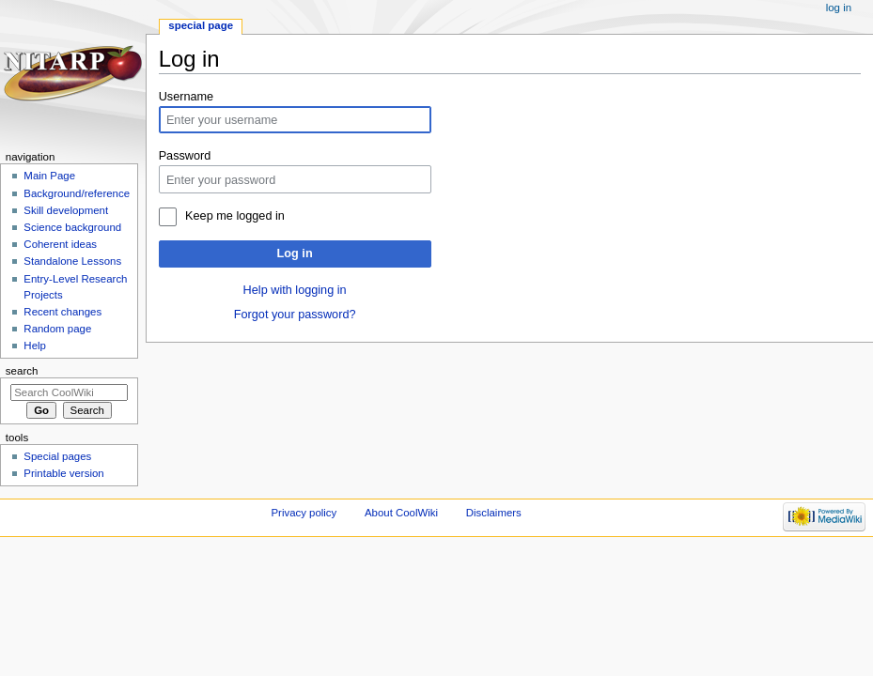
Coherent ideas (60, 244)
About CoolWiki (401, 512)
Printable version (63, 473)
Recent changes (62, 311)
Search (22, 370)
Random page (57, 328)
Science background (72, 227)
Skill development (65, 210)
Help (34, 345)
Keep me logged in (235, 216)
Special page (200, 25)
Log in (295, 253)
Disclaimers (494, 512)
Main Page (49, 175)
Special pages (57, 456)
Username (186, 96)
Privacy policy (303, 512)
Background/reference (76, 193)
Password (185, 155)
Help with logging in (295, 290)
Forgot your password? (295, 314)
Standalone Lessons (72, 261)
